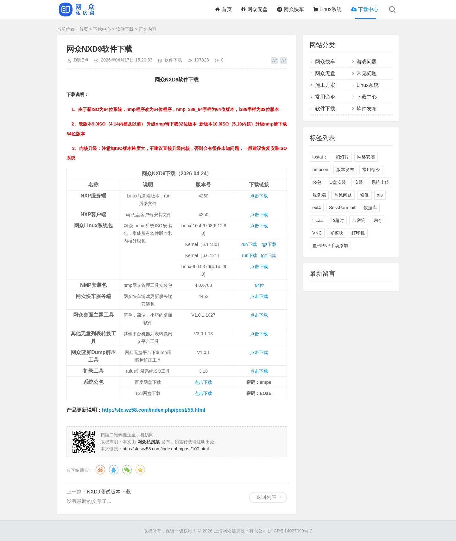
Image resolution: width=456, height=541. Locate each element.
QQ (113, 469)
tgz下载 (269, 244)
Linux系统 (328, 9)
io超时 (338, 220)
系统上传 (380, 182)
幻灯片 (342, 156)
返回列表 (266, 497)
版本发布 (345, 169)
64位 (259, 285)
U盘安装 (338, 182)
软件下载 (125, 29)
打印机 (358, 232)
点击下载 (259, 195)
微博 (100, 469)
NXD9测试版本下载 (109, 491)
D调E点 (81, 59)
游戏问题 (367, 61)
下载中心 (364, 9)
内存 (378, 220)
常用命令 (325, 97)
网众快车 (290, 9)
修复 (364, 194)
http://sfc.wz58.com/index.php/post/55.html (153, 410)
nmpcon (320, 169)
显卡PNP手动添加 (330, 245)
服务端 (319, 194)
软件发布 (367, 108)
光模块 (336, 232)
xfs (380, 194)
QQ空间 (140, 469)
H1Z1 (318, 220)
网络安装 (366, 156)
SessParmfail (342, 207)
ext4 (317, 207)
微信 (127, 469)
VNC (317, 232)
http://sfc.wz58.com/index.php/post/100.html (166, 448)
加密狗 (358, 220)
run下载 (248, 244)
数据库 (370, 207)
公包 (317, 182)
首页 (223, 9)
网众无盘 (254, 9)
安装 (358, 182)
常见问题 (367, 73)
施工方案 (325, 85)
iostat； (320, 156)
